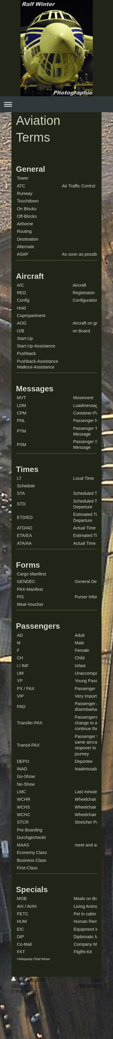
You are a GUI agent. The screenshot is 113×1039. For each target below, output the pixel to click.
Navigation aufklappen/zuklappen (56, 104)
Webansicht (91, 985)
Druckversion (27, 979)
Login (96, 979)
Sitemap (19, 985)
